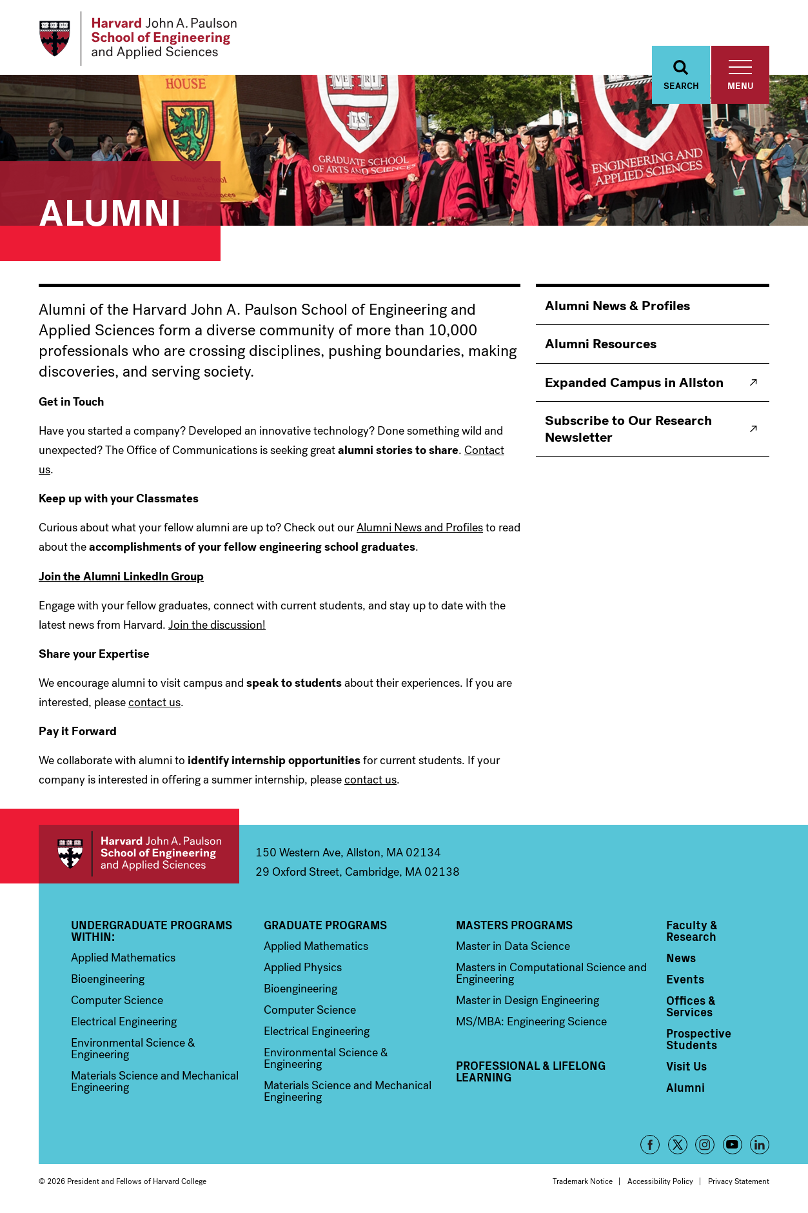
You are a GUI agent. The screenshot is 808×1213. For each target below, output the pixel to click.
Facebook (650, 1144)
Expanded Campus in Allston (634, 382)
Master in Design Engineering (527, 1000)
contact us (154, 702)
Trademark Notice (583, 1181)
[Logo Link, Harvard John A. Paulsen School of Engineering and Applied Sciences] (138, 38)
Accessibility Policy (660, 1181)
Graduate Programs (325, 925)
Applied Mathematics (123, 957)
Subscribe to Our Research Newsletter (628, 428)
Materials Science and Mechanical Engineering (155, 1081)
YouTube (732, 1144)
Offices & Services (691, 1006)
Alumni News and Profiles (420, 527)
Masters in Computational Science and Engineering (551, 973)
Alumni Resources (600, 344)
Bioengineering (107, 979)
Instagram (704, 1144)
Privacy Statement (738, 1181)
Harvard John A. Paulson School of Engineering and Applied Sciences (139, 854)
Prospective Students (698, 1038)
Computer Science (117, 1000)
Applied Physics (303, 967)
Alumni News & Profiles (617, 306)
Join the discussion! (217, 625)
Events (685, 979)
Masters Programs (514, 925)
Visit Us (686, 1066)
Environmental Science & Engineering (133, 1048)
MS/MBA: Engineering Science (531, 1021)
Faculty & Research (692, 930)
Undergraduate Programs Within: (151, 930)
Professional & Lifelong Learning (531, 1071)
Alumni (685, 1087)
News (681, 957)
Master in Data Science (513, 946)
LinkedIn (759, 1144)
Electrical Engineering (124, 1021)
